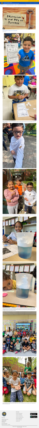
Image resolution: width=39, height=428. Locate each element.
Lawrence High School (19, 419)
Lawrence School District (19, 413)
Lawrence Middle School (19, 418)
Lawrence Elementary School (19, 417)
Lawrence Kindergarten (19, 414)
